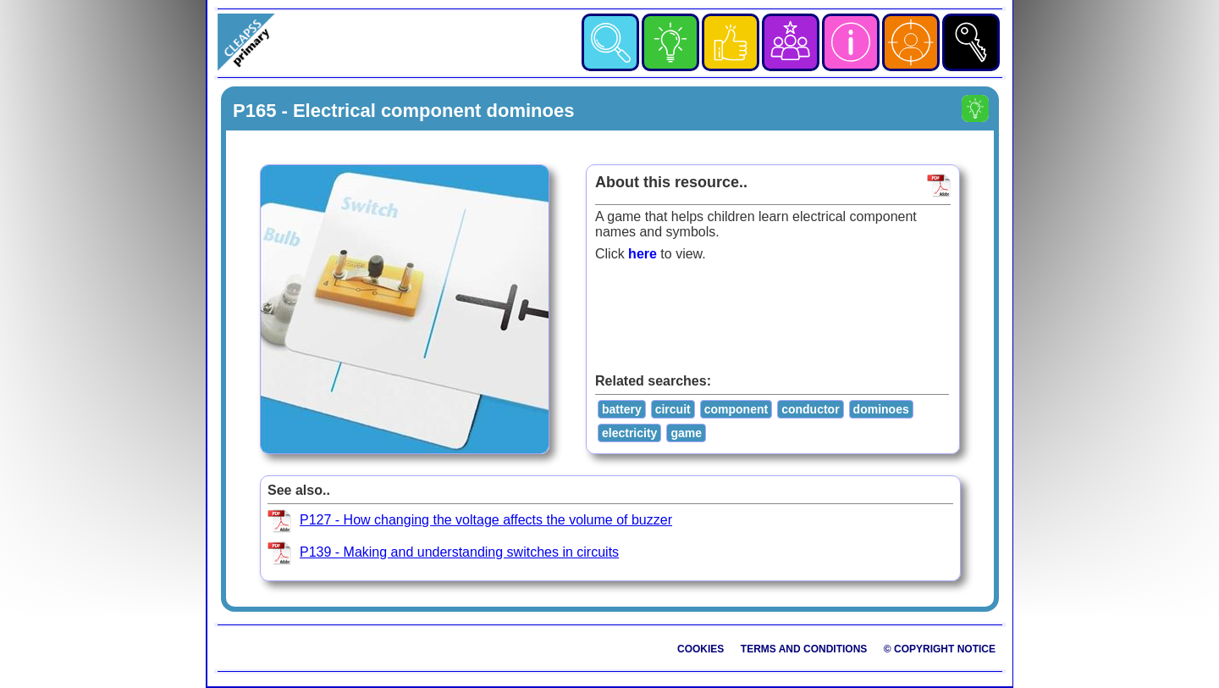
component (736, 409)
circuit (673, 409)
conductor (810, 409)
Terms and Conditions (804, 649)
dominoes (881, 409)
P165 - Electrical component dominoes (403, 110)
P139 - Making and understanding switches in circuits (459, 552)
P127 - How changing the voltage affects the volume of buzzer (486, 520)
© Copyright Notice (940, 649)
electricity (629, 433)
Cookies (700, 649)
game (686, 433)
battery (622, 409)
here (642, 254)
